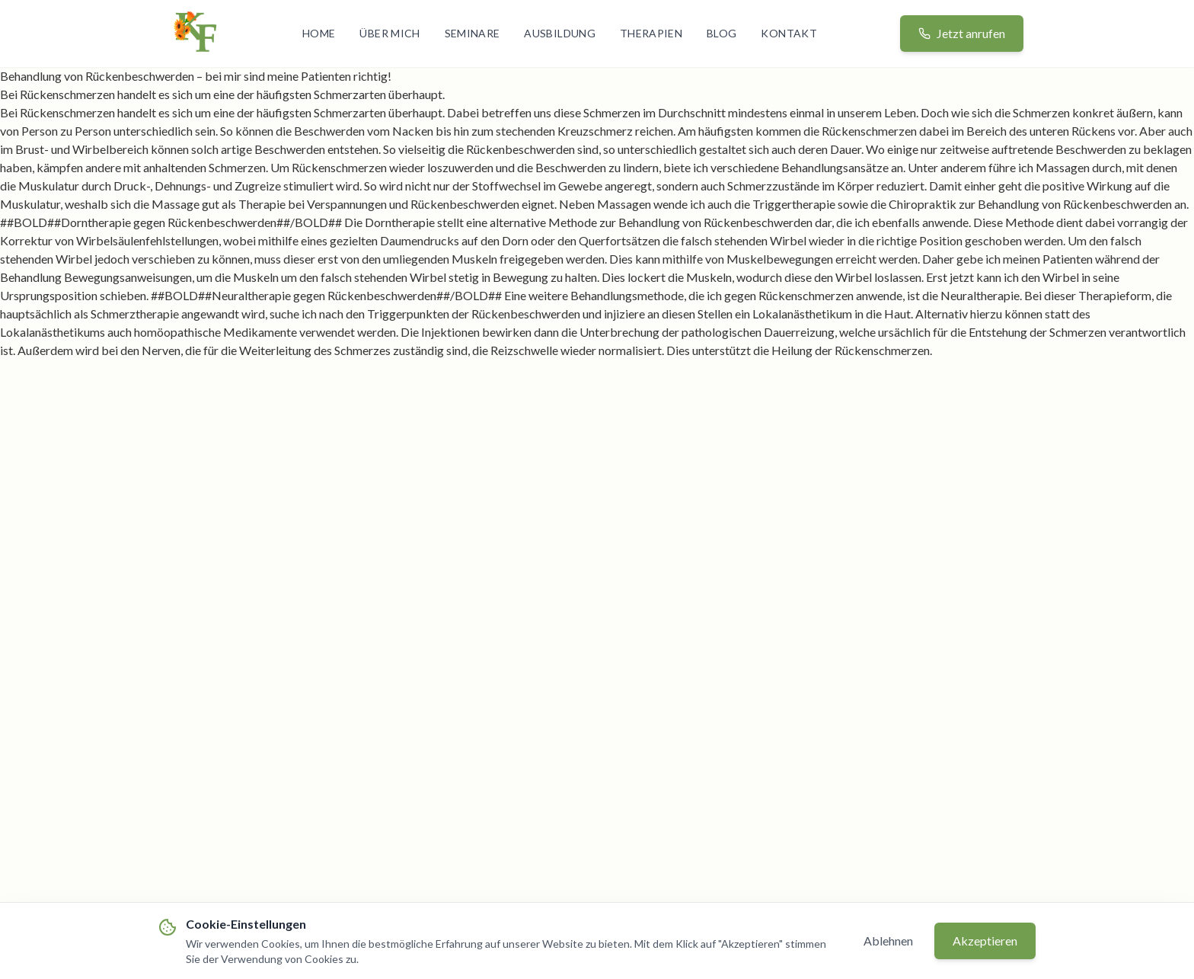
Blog (721, 33)
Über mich (389, 33)
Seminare (472, 33)
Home (318, 33)
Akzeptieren (985, 940)
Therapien (651, 33)
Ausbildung (559, 33)
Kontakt (788, 33)
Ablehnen (888, 940)
